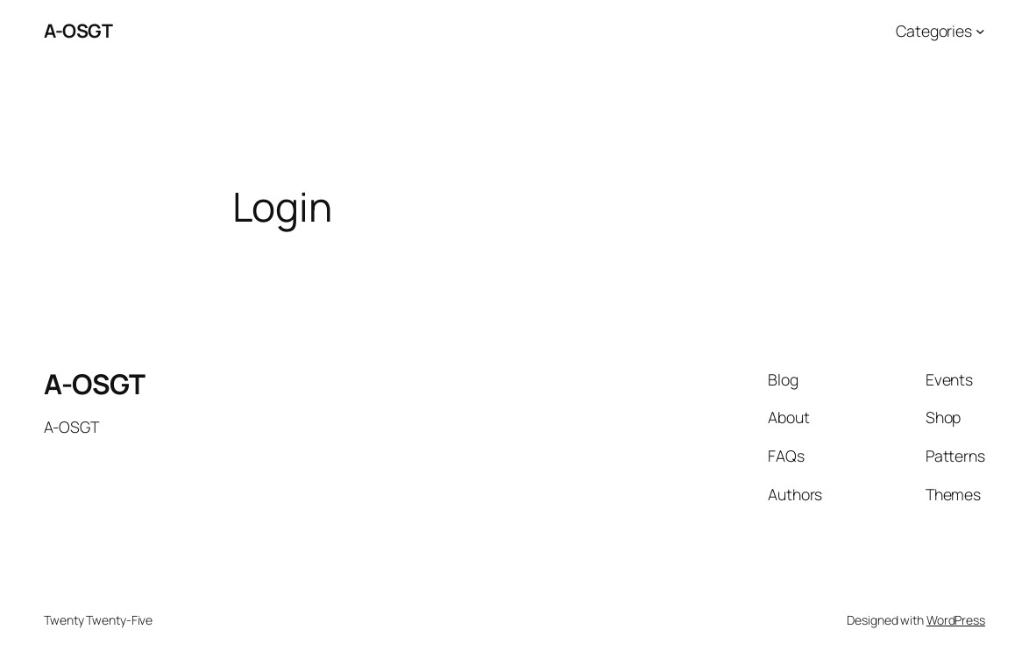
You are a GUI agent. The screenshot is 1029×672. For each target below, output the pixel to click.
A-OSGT (78, 30)
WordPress (955, 620)
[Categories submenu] (980, 31)
